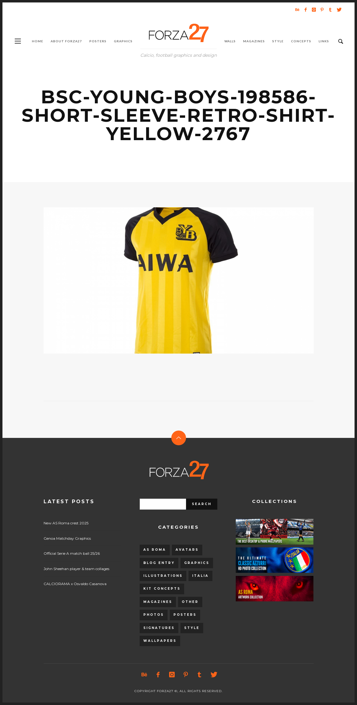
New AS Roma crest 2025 (66, 523)
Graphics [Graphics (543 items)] (196, 563)
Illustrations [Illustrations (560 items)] (163, 576)
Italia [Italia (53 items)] (200, 576)
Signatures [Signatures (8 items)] (159, 628)
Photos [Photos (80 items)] (153, 615)
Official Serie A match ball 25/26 (72, 553)
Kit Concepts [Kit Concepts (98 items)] (161, 589)
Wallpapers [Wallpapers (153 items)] (160, 641)
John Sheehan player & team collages (76, 568)
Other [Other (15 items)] (190, 602)
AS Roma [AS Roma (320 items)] (154, 550)
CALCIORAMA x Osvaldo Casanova (75, 583)
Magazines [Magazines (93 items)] (157, 602)
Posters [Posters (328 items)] (184, 615)
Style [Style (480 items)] (192, 628)
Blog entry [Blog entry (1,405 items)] (159, 563)
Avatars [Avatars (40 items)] (187, 550)
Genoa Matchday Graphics (67, 538)
